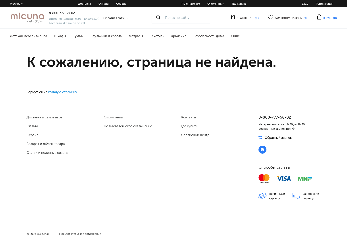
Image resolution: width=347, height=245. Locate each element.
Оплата (103, 3)
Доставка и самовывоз (44, 117)
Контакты (188, 117)
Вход (305, 3)
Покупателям (190, 3)
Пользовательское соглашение (128, 126)
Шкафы (60, 36)
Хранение (178, 36)
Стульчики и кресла (106, 36)
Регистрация (324, 3)
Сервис (121, 3)
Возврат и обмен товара (46, 144)
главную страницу (62, 92)
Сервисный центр (195, 135)
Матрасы (136, 36)
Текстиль (157, 36)
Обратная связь (114, 18)
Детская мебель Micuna (28, 36)
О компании (215, 3)
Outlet (236, 36)
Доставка (84, 3)
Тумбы (78, 36)
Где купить (239, 3)
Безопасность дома (208, 36)
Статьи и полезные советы (47, 153)
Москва (15, 3)
